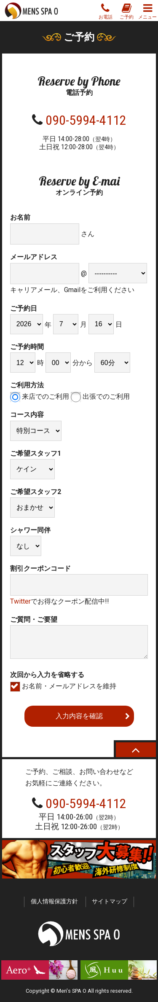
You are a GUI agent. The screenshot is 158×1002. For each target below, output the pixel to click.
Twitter (20, 601)
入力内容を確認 (79, 716)
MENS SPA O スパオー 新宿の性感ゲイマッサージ (31, 10)
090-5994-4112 (86, 120)
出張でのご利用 (100, 396)
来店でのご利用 (39, 396)
